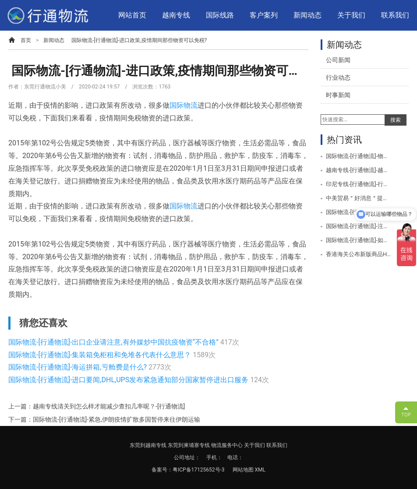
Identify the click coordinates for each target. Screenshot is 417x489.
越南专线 (176, 15)
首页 (26, 40)
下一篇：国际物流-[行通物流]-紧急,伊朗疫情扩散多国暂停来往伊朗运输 (104, 419)
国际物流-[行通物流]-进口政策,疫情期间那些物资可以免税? (139, 40)
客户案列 (264, 15)
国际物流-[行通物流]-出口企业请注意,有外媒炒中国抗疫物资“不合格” (114, 342)
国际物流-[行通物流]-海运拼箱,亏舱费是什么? (78, 367)
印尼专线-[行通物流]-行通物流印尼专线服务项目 (358, 184)
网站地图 (244, 470)
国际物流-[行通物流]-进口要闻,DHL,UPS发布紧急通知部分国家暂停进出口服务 (129, 380)
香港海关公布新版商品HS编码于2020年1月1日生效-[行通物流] (358, 254)
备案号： (162, 470)
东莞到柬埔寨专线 (189, 445)
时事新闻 (338, 95)
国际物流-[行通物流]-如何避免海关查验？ (358, 240)
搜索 (395, 120)
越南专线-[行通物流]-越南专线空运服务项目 (358, 170)
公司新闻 (338, 59)
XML (260, 470)
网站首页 (132, 15)
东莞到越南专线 (148, 445)
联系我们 (395, 15)
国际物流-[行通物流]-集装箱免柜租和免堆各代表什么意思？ (100, 355)
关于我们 (351, 15)
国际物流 (184, 105)
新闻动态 (307, 15)
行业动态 (338, 77)
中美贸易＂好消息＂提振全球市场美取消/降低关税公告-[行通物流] (358, 198)
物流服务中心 (227, 445)
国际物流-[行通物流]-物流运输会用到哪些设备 (358, 156)
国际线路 (220, 15)
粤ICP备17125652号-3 (199, 470)
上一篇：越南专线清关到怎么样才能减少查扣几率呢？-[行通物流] (96, 406)
